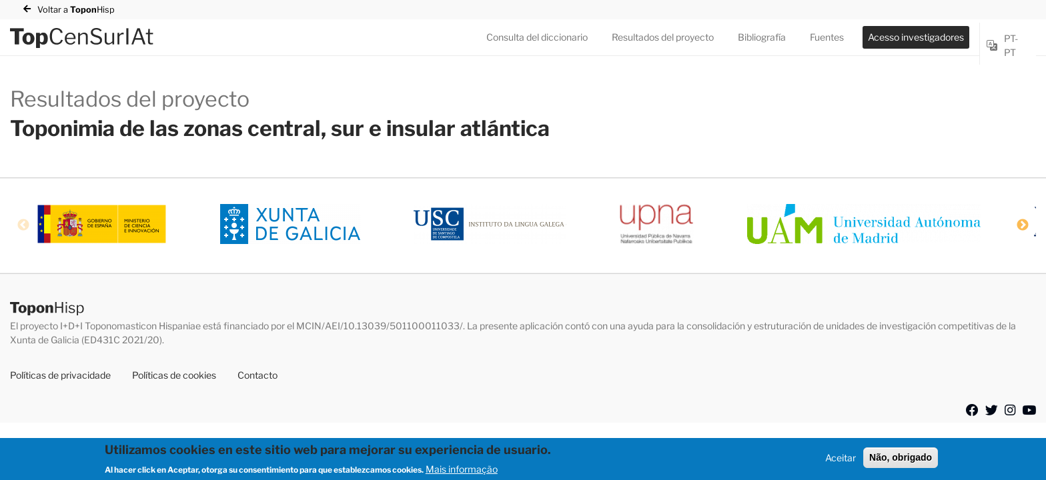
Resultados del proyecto (663, 37)
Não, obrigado (900, 461)
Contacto (257, 375)
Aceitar (840, 461)
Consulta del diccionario (537, 37)
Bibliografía (762, 37)
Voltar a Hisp (76, 10)
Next (1022, 225)
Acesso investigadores (916, 37)
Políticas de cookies (174, 375)
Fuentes (827, 37)
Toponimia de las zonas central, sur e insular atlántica (280, 128)
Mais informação (462, 472)
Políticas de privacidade (60, 375)
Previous (23, 225)
